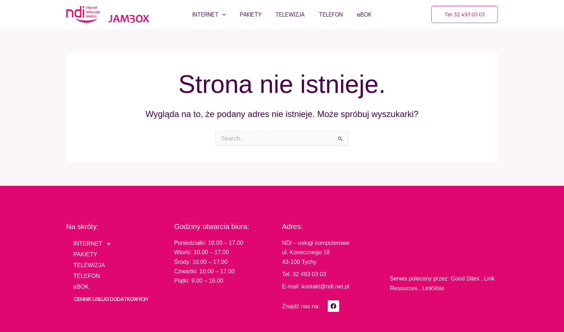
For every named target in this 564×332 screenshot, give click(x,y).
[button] (464, 14)
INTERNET (92, 243)
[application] (227, 14)
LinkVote (433, 288)
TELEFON (86, 276)
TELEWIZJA (89, 265)
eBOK (81, 287)
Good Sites (465, 278)
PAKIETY (85, 254)
